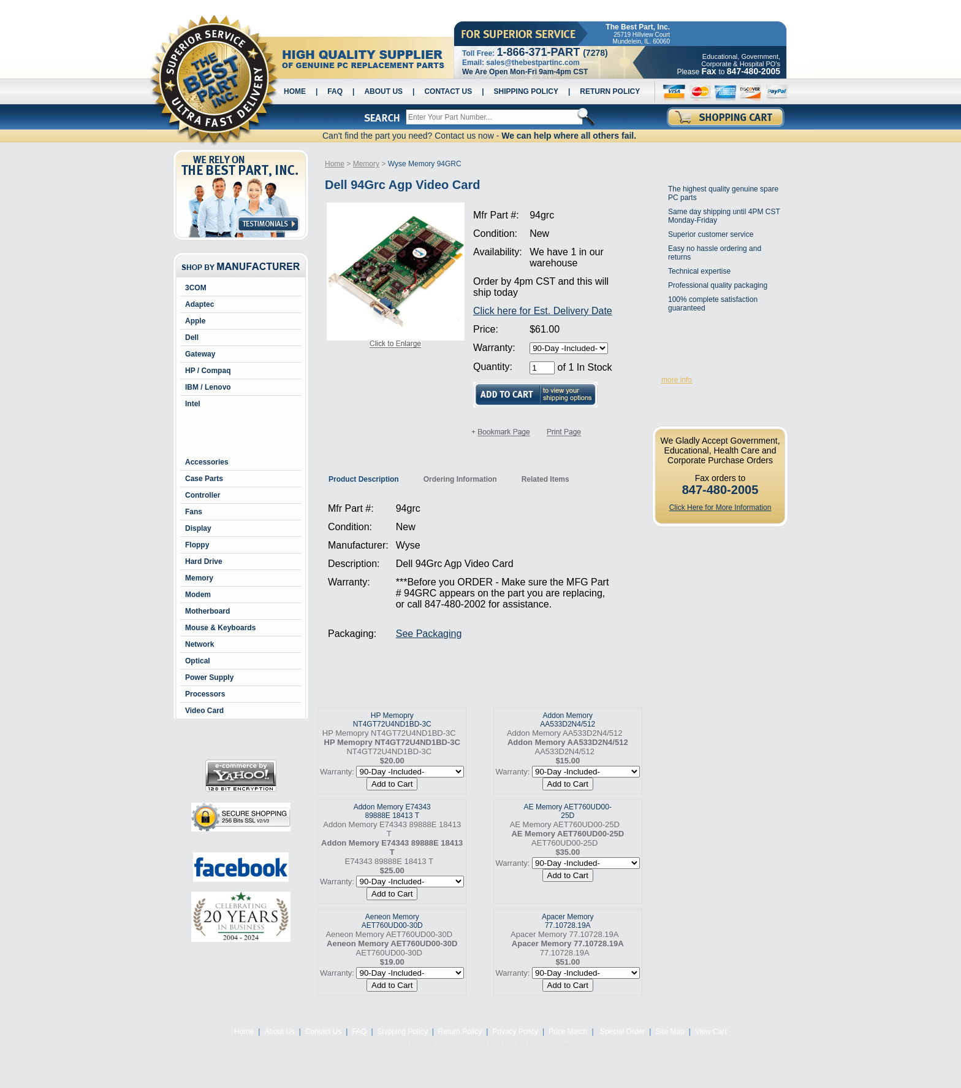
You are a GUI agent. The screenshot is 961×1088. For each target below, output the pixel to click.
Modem (198, 594)
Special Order (621, 1031)
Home (295, 91)
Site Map (669, 1031)
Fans (193, 511)
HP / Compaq (207, 370)
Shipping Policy (526, 91)
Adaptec (199, 304)
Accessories (207, 462)
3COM (196, 288)
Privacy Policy (515, 1031)
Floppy (197, 545)
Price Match (568, 1031)
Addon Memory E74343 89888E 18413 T (392, 811)
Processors (205, 694)
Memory (199, 578)
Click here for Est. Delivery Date (542, 311)
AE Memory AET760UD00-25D (568, 811)
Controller (202, 495)
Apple (195, 321)
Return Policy (610, 91)
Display (198, 528)
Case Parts (204, 478)
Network (199, 644)
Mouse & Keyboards (220, 627)
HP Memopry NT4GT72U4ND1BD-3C (392, 719)
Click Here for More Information (720, 507)
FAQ (335, 91)
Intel (192, 403)
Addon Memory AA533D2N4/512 (567, 719)
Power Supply (209, 677)
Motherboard (207, 611)
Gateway (200, 354)
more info (676, 380)
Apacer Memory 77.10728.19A (568, 921)
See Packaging (429, 633)
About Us (383, 91)
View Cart (711, 1031)
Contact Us (448, 91)
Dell (192, 337)
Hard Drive (203, 561)
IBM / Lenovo (208, 387)
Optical (197, 661)
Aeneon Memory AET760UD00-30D (392, 921)
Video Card (204, 710)
